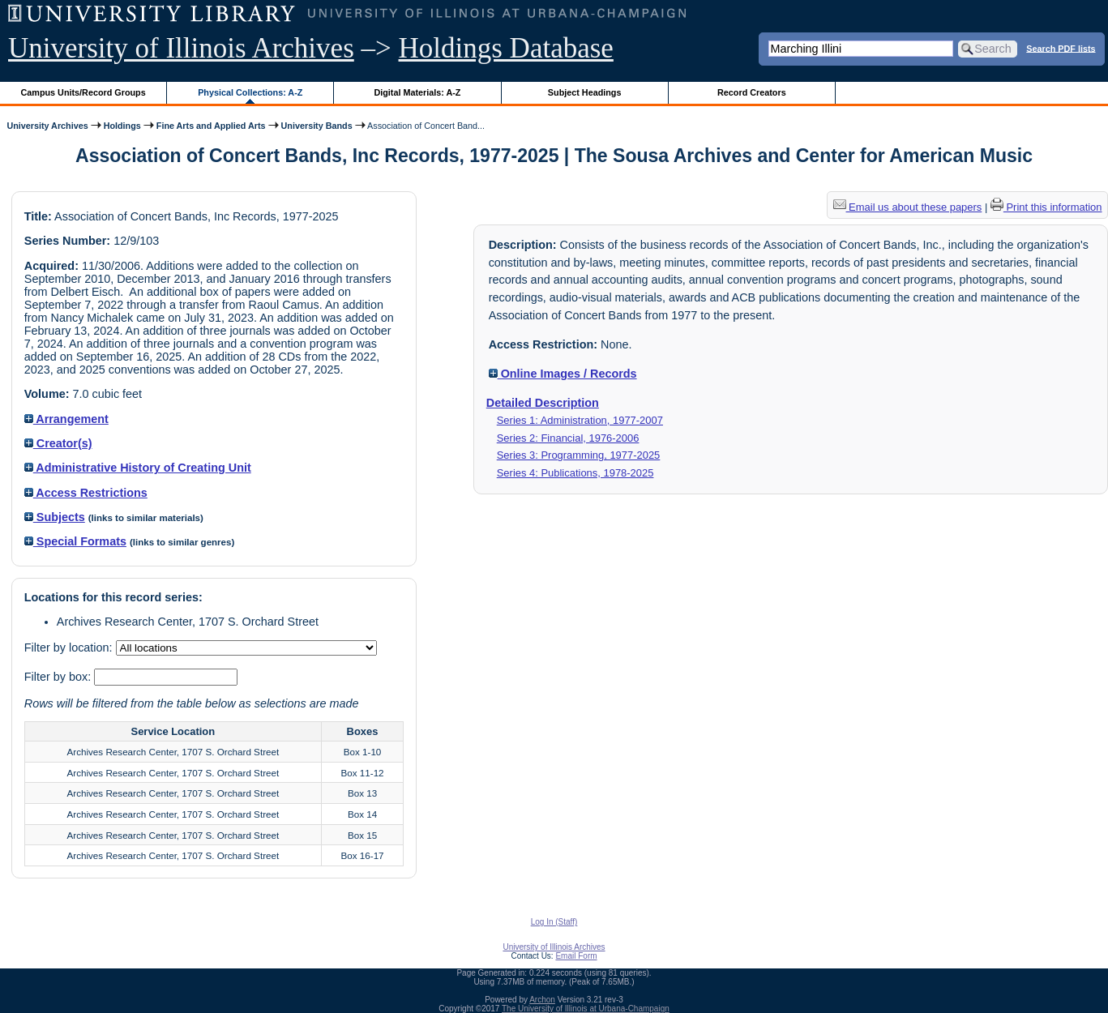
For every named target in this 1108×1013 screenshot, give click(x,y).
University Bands (317, 125)
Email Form (576, 955)
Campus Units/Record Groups (83, 92)
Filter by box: (59, 676)
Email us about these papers (907, 207)
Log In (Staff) (554, 921)
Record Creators (751, 92)
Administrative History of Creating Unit (137, 467)
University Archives (47, 125)
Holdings (122, 125)
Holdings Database (506, 48)
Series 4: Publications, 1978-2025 (575, 473)
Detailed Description (542, 402)
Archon (542, 999)
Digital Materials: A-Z (417, 92)
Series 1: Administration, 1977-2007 (580, 420)
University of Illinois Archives (181, 48)
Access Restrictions (86, 492)
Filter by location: (70, 647)
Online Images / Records (563, 373)
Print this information (1046, 207)
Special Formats (75, 541)
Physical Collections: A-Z (250, 92)
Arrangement (66, 418)
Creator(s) (58, 443)
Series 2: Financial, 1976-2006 (568, 438)
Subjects (54, 517)
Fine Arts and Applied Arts (211, 125)
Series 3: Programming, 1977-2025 (579, 455)
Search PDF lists (1060, 48)
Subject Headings (585, 92)
